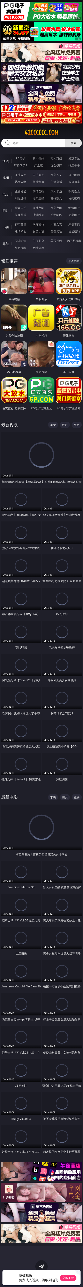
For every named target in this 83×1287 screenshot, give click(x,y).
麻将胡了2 (20, 165)
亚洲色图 (38, 208)
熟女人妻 (20, 182)
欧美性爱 (74, 191)
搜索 (73, 143)
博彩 (5, 161)
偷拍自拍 (38, 191)
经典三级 (38, 198)
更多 (77, 425)
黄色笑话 (56, 231)
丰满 (53, 797)
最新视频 (9, 424)
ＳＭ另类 (74, 182)
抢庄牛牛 (74, 165)
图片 (5, 210)
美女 (53, 425)
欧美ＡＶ (56, 175)
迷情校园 (20, 231)
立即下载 (68, 1278)
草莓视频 (56, 241)
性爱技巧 (74, 231)
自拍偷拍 (38, 175)
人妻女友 (56, 224)
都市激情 (20, 224)
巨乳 (65, 425)
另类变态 (74, 198)
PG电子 (20, 158)
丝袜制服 (38, 182)
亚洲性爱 (20, 191)
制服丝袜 (20, 198)
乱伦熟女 (56, 198)
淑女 (65, 797)
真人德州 (38, 158)
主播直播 (56, 182)
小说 (5, 227)
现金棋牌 (56, 165)
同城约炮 (20, 241)
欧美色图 (56, 208)
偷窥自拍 (20, 208)
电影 (5, 194)
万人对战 (56, 158)
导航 (5, 243)
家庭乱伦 (38, 224)
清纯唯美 (38, 215)
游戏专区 (74, 158)
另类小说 (38, 231)
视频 (5, 177)
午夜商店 (38, 241)
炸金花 (38, 165)
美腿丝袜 (20, 215)
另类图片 (74, 215)
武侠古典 (74, 224)
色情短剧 (38, 248)
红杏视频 (20, 248)
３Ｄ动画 (74, 175)
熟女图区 (56, 215)
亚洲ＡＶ (20, 175)
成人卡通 (56, 191)
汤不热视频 (74, 241)
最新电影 (9, 797)
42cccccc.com (41, 132)
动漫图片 (74, 208)
